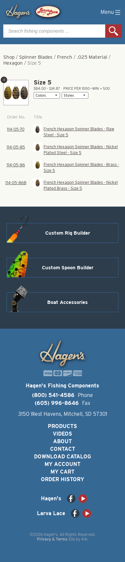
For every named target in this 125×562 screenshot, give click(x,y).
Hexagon (13, 63)
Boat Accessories (67, 302)
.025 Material (92, 57)
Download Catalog (62, 456)
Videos (62, 434)
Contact (62, 449)
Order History (62, 479)
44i (84, 539)
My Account (62, 464)
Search (113, 31)
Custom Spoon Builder (67, 268)
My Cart (62, 472)
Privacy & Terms (52, 539)
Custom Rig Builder (67, 233)
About (62, 441)
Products (62, 426)
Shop (9, 57)
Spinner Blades (35, 57)
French (64, 57)
